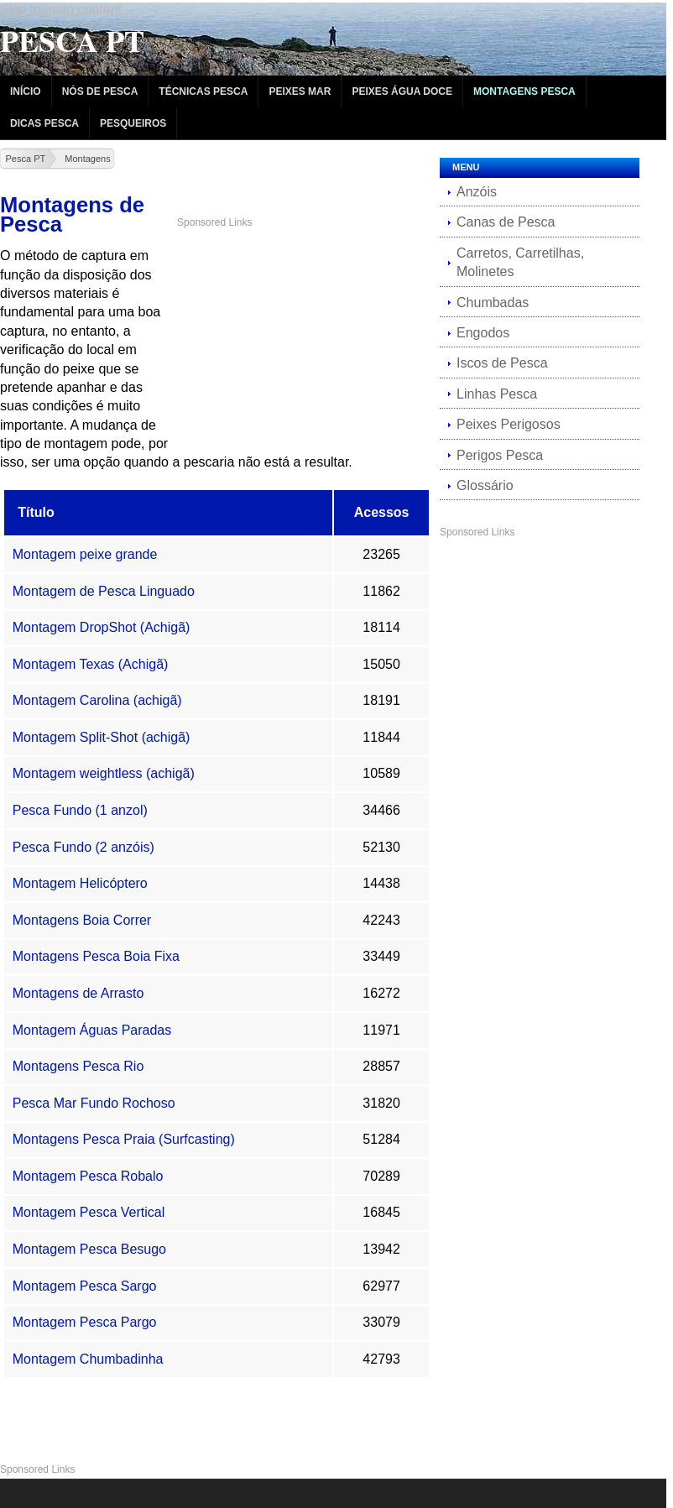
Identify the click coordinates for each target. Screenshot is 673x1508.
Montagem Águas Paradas (92, 1030)
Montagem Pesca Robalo (88, 1176)
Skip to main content (61, 10)
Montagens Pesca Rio (78, 1066)
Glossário (485, 485)
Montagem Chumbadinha (88, 1359)
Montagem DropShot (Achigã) (101, 627)
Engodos (482, 333)
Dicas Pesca (44, 123)
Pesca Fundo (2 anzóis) (83, 847)
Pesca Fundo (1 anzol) (80, 810)
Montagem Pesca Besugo (89, 1249)
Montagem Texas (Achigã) (91, 664)
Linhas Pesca (496, 394)
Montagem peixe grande (85, 554)
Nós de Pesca (100, 91)
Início (25, 91)
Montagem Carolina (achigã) (97, 700)
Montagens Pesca (524, 91)
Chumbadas (492, 302)
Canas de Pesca (505, 222)
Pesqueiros (133, 123)
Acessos (382, 512)
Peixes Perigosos (508, 424)
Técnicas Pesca (203, 91)
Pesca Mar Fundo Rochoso (94, 1103)
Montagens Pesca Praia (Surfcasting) (124, 1139)
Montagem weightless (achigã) (104, 773)
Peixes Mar (300, 91)
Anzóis (476, 192)
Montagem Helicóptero (80, 883)
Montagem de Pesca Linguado (104, 591)
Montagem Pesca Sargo (85, 1286)
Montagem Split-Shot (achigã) (101, 737)
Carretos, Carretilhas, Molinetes (520, 262)
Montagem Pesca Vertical (88, 1212)
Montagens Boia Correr (82, 920)
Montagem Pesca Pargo (85, 1322)
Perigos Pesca (499, 455)
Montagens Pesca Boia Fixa (96, 956)
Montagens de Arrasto (78, 993)
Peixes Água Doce (402, 91)
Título (36, 512)
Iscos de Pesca (502, 363)
